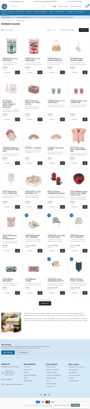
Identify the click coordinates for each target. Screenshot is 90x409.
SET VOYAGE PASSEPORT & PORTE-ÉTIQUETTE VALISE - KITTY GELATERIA (9, 104)
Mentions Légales (51, 384)
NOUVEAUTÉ (20, 12)
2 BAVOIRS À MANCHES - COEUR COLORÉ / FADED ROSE (11, 149)
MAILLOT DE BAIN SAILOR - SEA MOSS (77, 280)
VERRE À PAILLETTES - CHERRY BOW (33, 59)
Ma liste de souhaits (74, 375)
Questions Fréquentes (52, 369)
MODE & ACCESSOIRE (40, 12)
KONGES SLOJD (20, 20)
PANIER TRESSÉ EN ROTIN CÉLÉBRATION (55, 59)
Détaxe (48, 381)
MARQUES (70, 12)
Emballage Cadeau (51, 378)
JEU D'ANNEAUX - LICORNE (30, 280)
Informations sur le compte (76, 367)
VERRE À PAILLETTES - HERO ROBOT (10, 59)
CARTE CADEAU (79, 12)
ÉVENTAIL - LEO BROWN (33, 148)
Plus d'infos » (84, 405)
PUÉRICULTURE (60, 12)
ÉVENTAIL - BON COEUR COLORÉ (56, 148)
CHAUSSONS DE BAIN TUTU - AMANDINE (32, 236)
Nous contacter (8, 352)
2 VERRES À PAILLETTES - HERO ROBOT (56, 101)
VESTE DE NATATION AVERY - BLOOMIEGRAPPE (10, 237)
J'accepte (75, 405)
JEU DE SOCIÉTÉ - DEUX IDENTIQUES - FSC (33, 192)
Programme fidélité (51, 372)
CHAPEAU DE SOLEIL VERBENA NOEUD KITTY (56, 280)
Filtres (84, 30)
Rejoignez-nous (50, 386)
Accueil (3, 12)
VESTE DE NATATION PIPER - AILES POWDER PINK (78, 149)
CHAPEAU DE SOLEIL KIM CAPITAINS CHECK (56, 236)
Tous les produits (73, 381)
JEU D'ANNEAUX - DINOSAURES (8, 280)
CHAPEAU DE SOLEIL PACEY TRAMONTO (77, 236)
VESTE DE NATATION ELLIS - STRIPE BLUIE (10, 192)
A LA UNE (10, 12)
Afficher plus (45, 303)
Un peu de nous (50, 367)
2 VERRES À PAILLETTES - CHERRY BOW (78, 101)
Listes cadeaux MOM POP (53, 375)
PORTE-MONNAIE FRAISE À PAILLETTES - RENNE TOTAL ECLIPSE (78, 193)
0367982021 (8, 379)
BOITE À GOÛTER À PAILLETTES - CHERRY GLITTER (33, 102)
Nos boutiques (23, 352)
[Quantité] (13, 72)
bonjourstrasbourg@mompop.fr (13, 384)
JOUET (51, 12)
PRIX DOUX (5, 14)
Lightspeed (49, 405)
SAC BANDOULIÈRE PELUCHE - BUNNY (76, 59)
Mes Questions (73, 372)
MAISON (28, 12)
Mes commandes (73, 369)
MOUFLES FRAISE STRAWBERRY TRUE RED (56, 192)
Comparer (7, 72)
